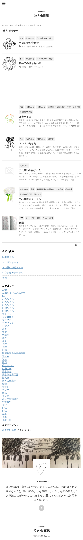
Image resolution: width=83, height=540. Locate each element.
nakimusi (41, 527)
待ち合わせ (48, 46)
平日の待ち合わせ (29, 43)
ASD (24, 46)
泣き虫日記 (41, 15)
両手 (29, 46)
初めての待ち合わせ (30, 63)
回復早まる (25, 116)
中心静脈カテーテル (30, 199)
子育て (35, 46)
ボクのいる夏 (9, 430)
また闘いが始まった (30, 170)
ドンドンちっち (27, 143)
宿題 (40, 46)
